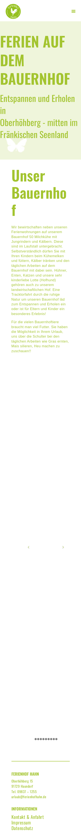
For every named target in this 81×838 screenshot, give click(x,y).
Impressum (21, 822)
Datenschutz (22, 828)
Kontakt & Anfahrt (27, 816)
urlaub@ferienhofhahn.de (28, 796)
